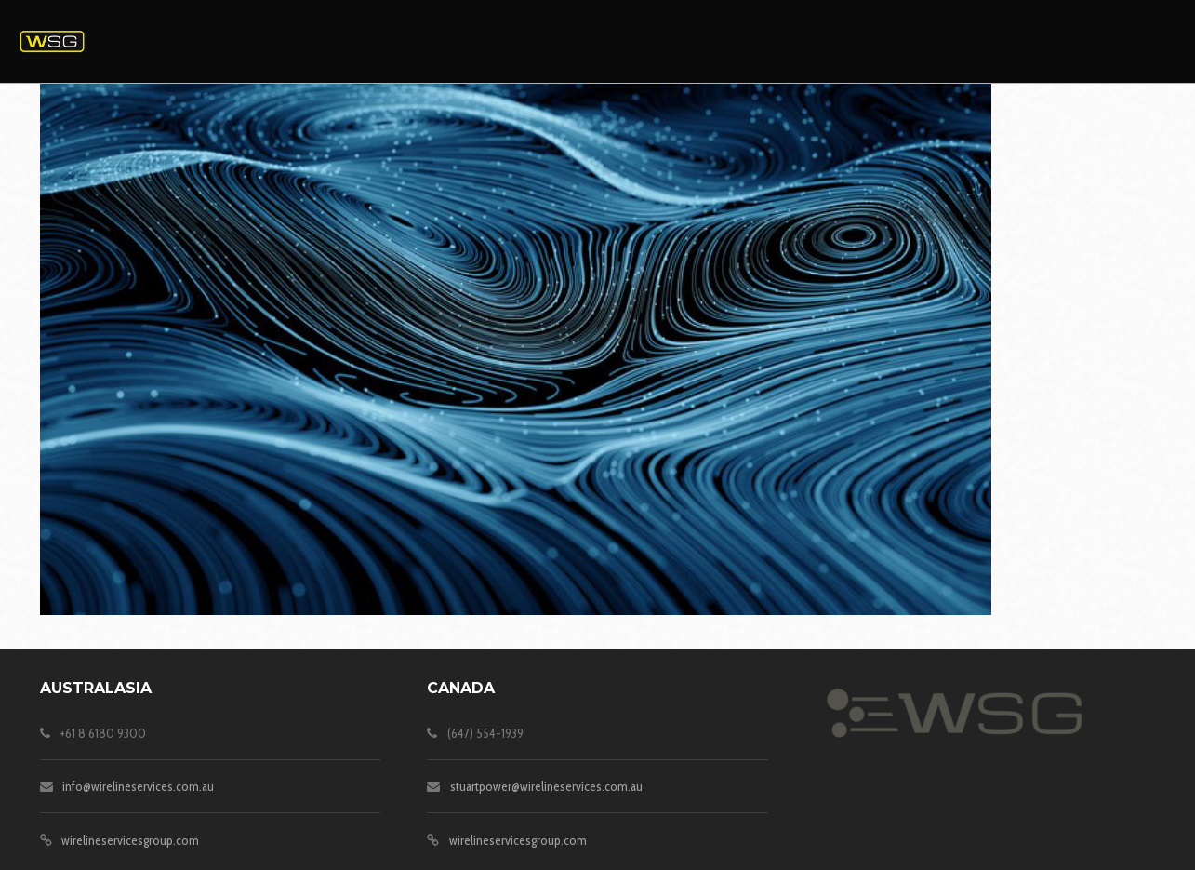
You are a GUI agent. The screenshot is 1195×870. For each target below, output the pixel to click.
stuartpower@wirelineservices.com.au (546, 786)
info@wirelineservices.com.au (138, 786)
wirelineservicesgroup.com (130, 840)
